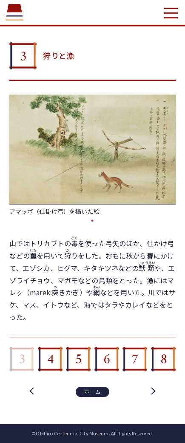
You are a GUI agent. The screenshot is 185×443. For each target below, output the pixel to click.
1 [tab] (92, 220)
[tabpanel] (92, 155)
